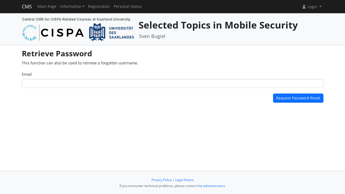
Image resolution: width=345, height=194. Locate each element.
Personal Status (128, 6)
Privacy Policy (161, 180)
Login (310, 6)
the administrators (211, 185)
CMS (27, 6)
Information (70, 6)
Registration (99, 6)
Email (27, 74)
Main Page (46, 6)
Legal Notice (184, 180)
